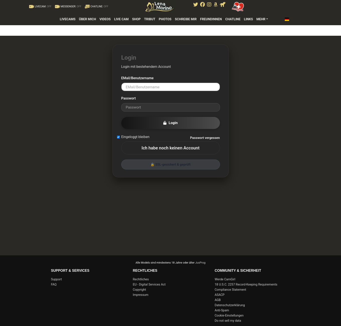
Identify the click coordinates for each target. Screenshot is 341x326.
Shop (136, 19)
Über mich (87, 19)
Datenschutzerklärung (230, 305)
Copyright (139, 290)
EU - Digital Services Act (149, 284)
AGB (218, 300)
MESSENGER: (67, 6)
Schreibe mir (186, 19)
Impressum (140, 295)
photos (165, 19)
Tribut (149, 19)
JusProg (200, 262)
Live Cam (121, 19)
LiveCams (68, 19)
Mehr (260, 19)
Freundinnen (211, 19)
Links (248, 19)
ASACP (220, 295)
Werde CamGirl (225, 279)
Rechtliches (141, 279)
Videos (105, 19)
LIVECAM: (39, 6)
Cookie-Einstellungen (229, 315)
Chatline (233, 19)
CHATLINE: (96, 6)
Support (56, 279)
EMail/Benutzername (137, 78)
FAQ (54, 284)
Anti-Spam (222, 310)
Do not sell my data (228, 321)
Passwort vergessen (205, 138)
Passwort (128, 98)
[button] (288, 19)
